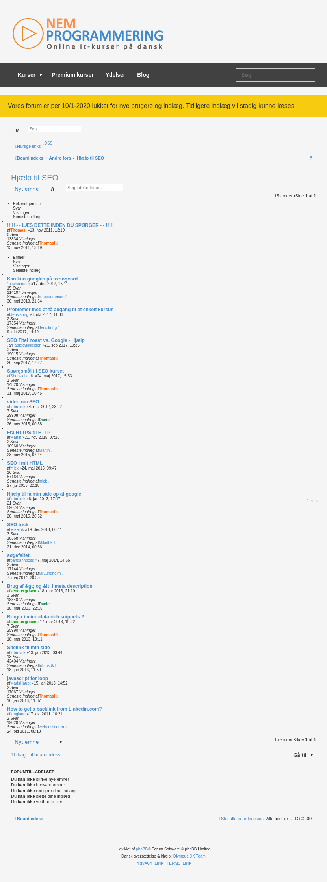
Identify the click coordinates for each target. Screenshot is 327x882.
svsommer (21, 284)
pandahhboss (22, 560)
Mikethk (17, 529)
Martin (15, 437)
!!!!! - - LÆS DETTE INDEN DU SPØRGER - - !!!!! (60, 225)
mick (14, 468)
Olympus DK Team (189, 856)
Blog (143, 75)
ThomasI (18, 230)
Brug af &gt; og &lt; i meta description (50, 586)
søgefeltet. (19, 555)
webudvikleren (51, 727)
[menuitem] (48, 143)
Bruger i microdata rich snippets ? (45, 617)
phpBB (142, 849)
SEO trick (17, 524)
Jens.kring (19, 314)
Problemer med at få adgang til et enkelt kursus (60, 309)
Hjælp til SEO (34, 177)
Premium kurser (73, 75)
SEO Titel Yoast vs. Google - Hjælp (46, 340)
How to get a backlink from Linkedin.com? (54, 709)
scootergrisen (23, 591)
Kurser (30, 75)
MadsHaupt (20, 683)
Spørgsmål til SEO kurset (35, 371)
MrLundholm (50, 573)
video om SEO (23, 402)
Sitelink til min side (28, 647)
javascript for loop (27, 678)
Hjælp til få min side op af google (44, 494)
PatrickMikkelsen (26, 345)
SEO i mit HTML (25, 463)
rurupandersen (52, 297)
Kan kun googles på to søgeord (42, 279)
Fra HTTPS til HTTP (28, 432)
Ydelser (116, 75)
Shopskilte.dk (21, 376)
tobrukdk (17, 407)
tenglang (17, 714)
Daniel (45, 420)
